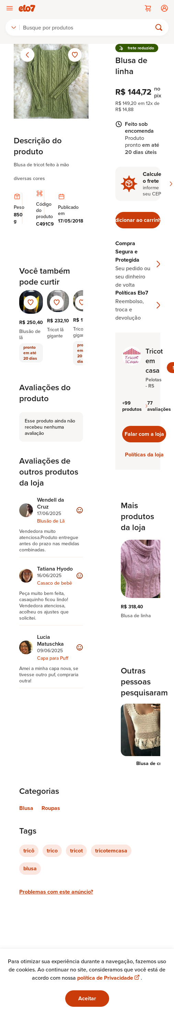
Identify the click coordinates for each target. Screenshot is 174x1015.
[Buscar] (88, 27)
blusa (30, 868)
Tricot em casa (154, 360)
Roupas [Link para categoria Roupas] (51, 808)
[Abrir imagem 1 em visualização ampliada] (51, 81)
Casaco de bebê (54, 583)
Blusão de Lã (51, 521)
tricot (76, 851)
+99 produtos (134, 406)
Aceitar (87, 998)
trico (52, 851)
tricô (28, 851)
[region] (137, 579)
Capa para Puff (52, 658)
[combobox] (13, 27)
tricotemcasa (111, 851)
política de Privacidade (109, 978)
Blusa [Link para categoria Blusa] (26, 808)
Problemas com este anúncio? (56, 892)
